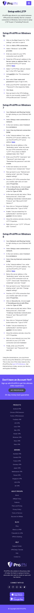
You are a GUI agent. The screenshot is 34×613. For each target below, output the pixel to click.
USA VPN (17, 482)
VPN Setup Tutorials (17, 549)
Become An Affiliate (17, 516)
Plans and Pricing (17, 506)
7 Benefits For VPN (17, 533)
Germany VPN (17, 464)
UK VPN (17, 486)
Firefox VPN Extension (17, 416)
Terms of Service (17, 513)
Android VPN (17, 409)
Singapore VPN (17, 478)
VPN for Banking (17, 536)
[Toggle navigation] (28, 3)
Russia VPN (17, 475)
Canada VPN (17, 457)
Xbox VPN (17, 441)
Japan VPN (17, 468)
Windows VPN (17, 437)
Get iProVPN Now (17, 390)
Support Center (17, 546)
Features (17, 502)
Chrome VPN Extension (17, 412)
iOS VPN (17, 423)
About (17, 495)
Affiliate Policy (17, 499)
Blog (17, 526)
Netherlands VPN (17, 471)
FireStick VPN (17, 419)
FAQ (17, 553)
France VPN (17, 461)
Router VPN (17, 433)
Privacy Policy (17, 509)
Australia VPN (17, 454)
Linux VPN (17, 426)
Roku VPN (17, 444)
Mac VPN (17, 430)
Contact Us (17, 557)
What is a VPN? (17, 529)
